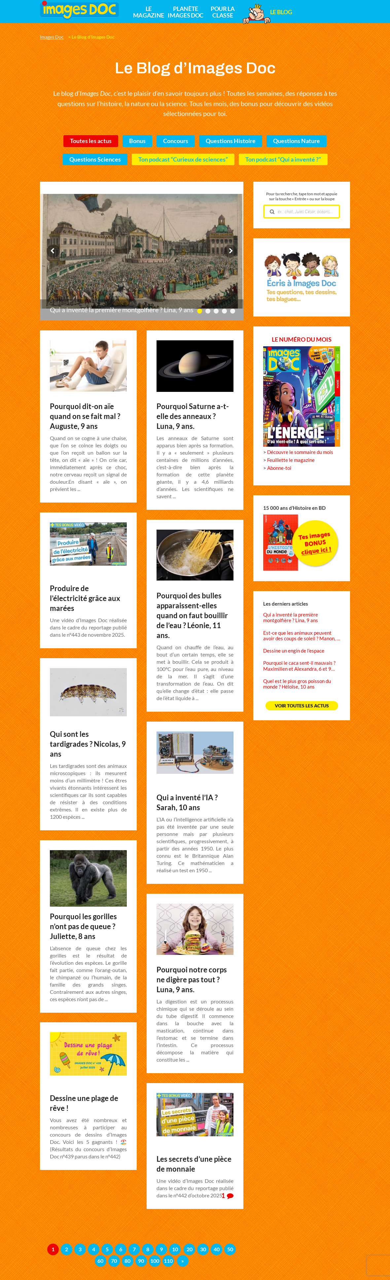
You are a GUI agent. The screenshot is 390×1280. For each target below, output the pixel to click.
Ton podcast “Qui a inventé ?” (283, 159)
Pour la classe (222, 12)
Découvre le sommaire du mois (300, 452)
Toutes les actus (91, 140)
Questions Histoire (231, 140)
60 (100, 1261)
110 (168, 1261)
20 (190, 1249)
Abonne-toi (279, 468)
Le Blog (281, 12)
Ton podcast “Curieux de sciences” (183, 159)
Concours (175, 140)
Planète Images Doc (185, 12)
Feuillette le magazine (291, 460)
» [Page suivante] (182, 1261)
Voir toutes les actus (302, 705)
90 (141, 1261)
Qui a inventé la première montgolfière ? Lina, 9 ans (122, 310)
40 (217, 1249)
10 (175, 1249)
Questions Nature (296, 140)
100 (154, 1261)
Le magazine (148, 12)
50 (230, 1249)
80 (127, 1261)
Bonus (137, 140)
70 (114, 1261)
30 (203, 1249)
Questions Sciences (95, 159)
